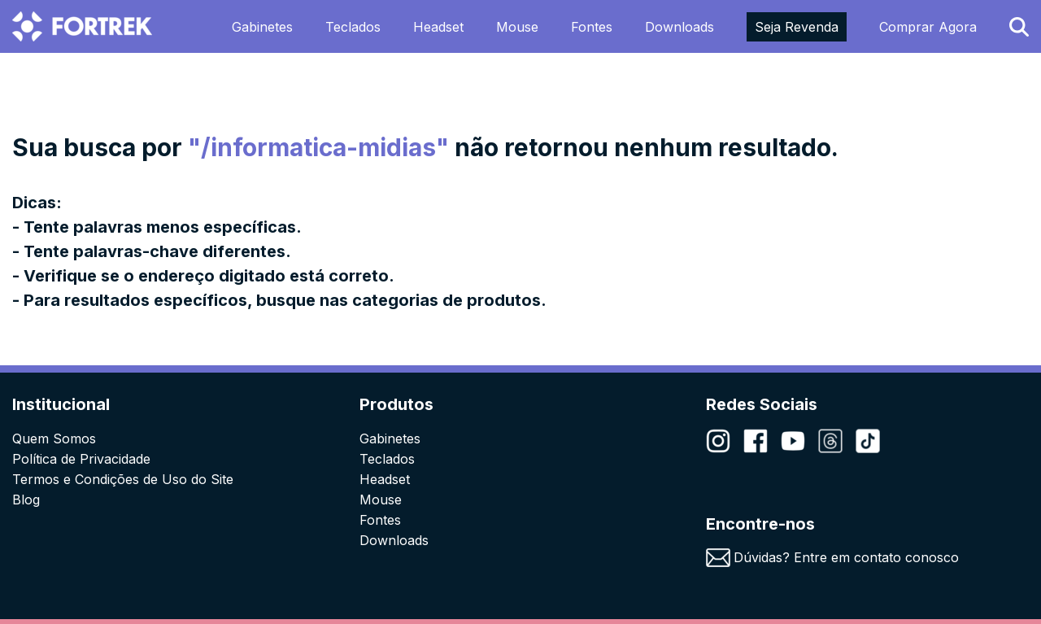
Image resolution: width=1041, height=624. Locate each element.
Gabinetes (262, 26)
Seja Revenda (796, 27)
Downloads (679, 26)
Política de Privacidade (81, 459)
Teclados (353, 26)
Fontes (591, 26)
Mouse (517, 26)
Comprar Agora (928, 26)
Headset (438, 26)
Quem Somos (54, 438)
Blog (26, 499)
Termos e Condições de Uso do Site (122, 479)
